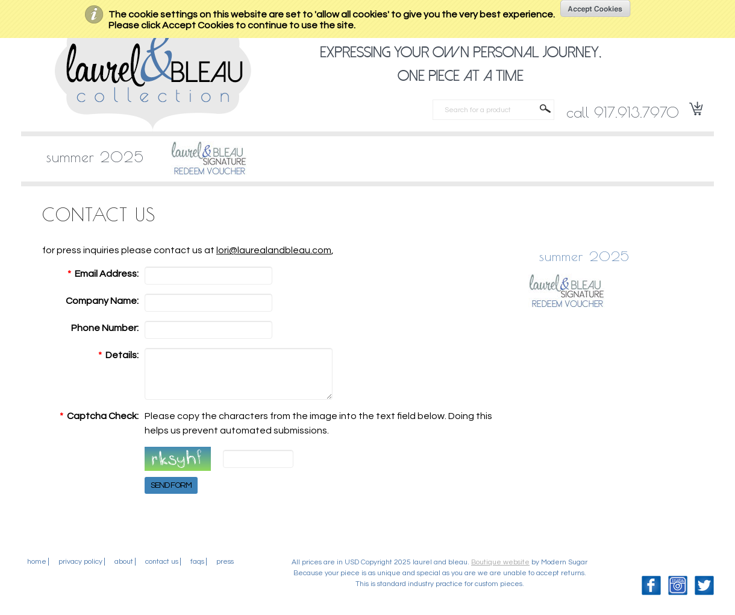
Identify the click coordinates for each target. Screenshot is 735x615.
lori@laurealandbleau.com (273, 250)
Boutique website (500, 571)
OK (595, 8)
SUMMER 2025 (95, 156)
